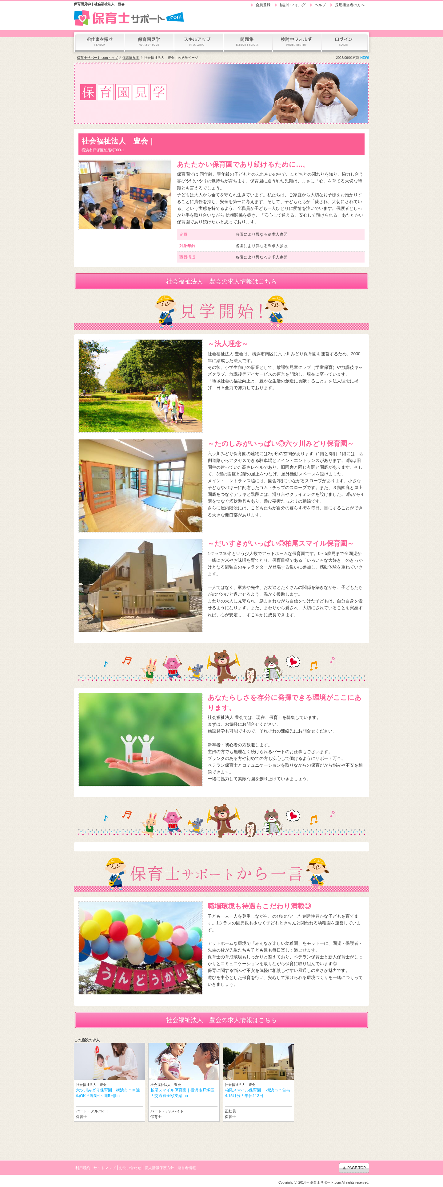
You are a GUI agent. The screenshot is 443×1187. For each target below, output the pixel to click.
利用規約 (82, 1168)
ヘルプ (320, 5)
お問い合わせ (130, 1168)
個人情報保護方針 (159, 1168)
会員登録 (263, 5)
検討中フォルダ (292, 5)
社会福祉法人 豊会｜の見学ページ (171, 57)
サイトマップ (105, 1168)
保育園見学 (130, 57)
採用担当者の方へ (350, 5)
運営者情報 (187, 1168)
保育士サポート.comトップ (97, 57)
